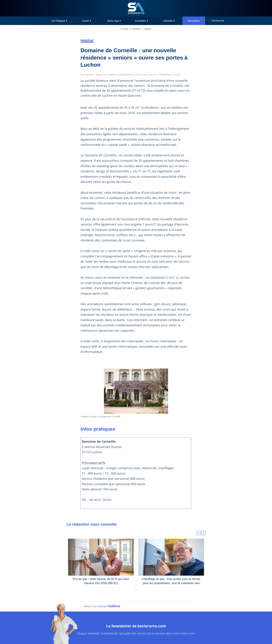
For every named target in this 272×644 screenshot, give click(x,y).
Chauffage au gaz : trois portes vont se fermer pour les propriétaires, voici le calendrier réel (171, 559)
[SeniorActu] (136, 8)
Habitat (147, 29)
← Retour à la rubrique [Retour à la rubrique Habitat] (100, 587)
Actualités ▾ (141, 20)
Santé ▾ (86, 20)
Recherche (218, 20)
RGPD (141, 634)
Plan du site (104, 634)
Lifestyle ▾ (169, 20)
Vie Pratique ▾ (59, 20)
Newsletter (194, 20)
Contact (165, 634)
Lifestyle (136, 29)
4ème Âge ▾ (114, 20)
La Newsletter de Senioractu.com (136, 607)
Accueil (124, 29)
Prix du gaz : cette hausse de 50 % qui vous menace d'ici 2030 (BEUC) (101, 559)
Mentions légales (124, 634)
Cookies (153, 634)
